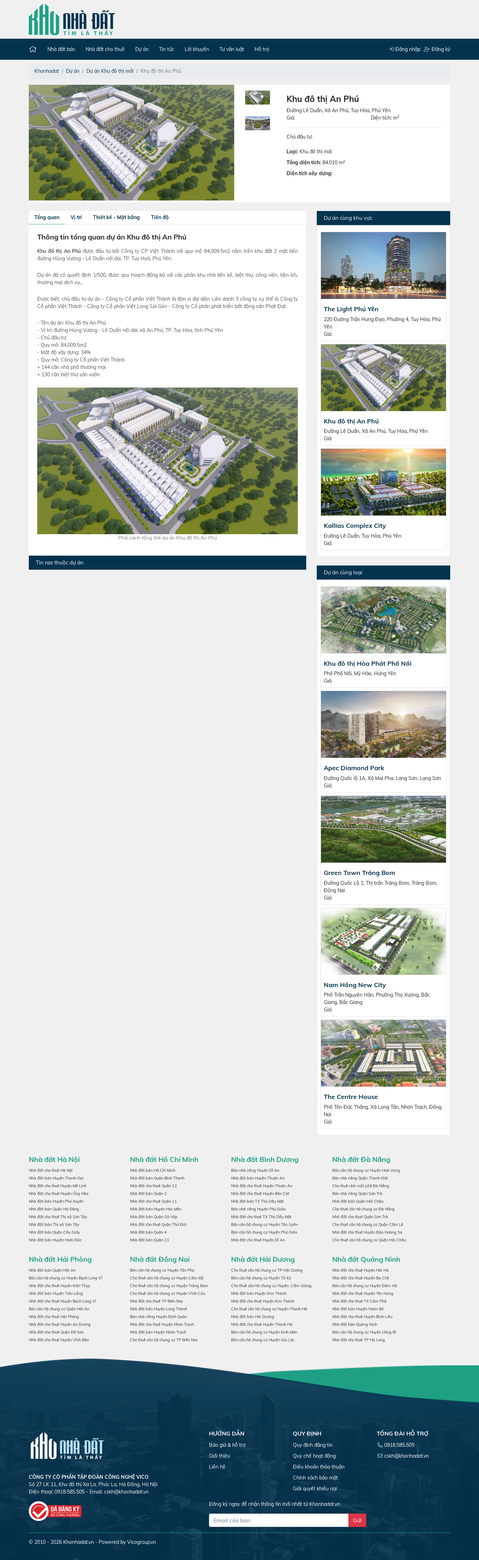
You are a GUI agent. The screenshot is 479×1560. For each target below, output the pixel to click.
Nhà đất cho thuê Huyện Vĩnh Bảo (59, 1339)
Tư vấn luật (231, 49)
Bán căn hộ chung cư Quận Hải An (59, 1308)
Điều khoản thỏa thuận (319, 1467)
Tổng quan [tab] (46, 217)
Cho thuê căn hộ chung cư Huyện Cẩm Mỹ (167, 1278)
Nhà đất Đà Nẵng (361, 1159)
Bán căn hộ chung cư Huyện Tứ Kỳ (261, 1278)
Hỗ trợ (262, 49)
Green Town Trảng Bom (359, 873)
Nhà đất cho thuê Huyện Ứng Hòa (58, 1193)
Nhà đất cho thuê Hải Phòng (54, 1316)
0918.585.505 (399, 1445)
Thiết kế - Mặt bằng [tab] (116, 217)
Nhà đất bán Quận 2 (148, 1193)
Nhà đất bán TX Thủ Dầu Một (257, 1201)
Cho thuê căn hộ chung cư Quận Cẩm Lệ (367, 1224)
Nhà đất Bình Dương (264, 1159)
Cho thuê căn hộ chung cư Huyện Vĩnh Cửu (167, 1293)
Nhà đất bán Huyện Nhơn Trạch (158, 1332)
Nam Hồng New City (355, 985)
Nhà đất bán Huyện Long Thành (158, 1308)
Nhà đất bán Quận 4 (148, 1232)
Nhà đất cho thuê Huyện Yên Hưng (362, 1293)
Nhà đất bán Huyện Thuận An (257, 1178)
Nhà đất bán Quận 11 (149, 1240)
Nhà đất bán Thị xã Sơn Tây (54, 1224)
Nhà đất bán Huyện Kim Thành (259, 1293)
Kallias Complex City (355, 526)
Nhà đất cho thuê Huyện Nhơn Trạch (162, 1324)
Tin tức (166, 49)
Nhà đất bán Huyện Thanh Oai (56, 1178)
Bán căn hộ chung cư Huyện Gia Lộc (262, 1339)
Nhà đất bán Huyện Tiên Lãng (56, 1293)
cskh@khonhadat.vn (126, 1492)
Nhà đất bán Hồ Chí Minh (152, 1170)
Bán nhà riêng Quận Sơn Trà (357, 1193)
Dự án (142, 49)
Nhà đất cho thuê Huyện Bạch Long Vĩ (62, 1301)
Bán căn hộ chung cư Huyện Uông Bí (364, 1332)
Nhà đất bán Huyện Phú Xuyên (56, 1201)
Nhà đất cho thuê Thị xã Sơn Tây (58, 1216)
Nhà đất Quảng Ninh (366, 1259)
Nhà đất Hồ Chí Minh (164, 1159)
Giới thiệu (219, 1456)
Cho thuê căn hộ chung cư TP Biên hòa (164, 1339)
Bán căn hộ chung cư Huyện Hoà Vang (366, 1170)
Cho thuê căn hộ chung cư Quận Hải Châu (369, 1240)
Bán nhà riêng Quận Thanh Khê (360, 1178)
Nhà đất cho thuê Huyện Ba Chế (360, 1278)
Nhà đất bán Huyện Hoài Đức (55, 1240)
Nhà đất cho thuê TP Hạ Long (358, 1339)
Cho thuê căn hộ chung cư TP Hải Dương (267, 1270)
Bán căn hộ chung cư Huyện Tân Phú (162, 1270)
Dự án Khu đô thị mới (109, 71)
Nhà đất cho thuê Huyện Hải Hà (360, 1270)
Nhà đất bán (61, 49)
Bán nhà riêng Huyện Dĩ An (255, 1170)
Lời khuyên (197, 49)
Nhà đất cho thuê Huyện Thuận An (261, 1185)
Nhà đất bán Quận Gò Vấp (154, 1216)
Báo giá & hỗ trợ (227, 1445)
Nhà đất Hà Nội (54, 1159)
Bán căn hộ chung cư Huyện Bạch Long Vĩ (65, 1278)
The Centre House (351, 1097)
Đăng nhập (404, 49)
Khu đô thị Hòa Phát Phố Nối (368, 663)
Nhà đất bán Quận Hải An (52, 1270)
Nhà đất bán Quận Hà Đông (54, 1209)
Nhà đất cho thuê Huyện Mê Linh (57, 1185)
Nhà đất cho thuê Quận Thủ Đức (158, 1224)
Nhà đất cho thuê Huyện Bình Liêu (362, 1316)
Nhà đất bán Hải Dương (252, 1316)
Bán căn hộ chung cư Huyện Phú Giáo (264, 1232)
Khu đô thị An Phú (351, 421)
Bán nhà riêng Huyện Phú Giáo (258, 1209)
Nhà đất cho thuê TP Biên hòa (156, 1301)
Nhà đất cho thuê (105, 49)
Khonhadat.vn (78, 1542)
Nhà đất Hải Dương (263, 1259)
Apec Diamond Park (354, 768)
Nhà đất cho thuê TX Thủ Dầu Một (261, 1216)
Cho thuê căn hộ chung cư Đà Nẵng (363, 1209)
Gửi (357, 1520)
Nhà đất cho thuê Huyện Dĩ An (258, 1240)
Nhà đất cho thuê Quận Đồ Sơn (56, 1332)
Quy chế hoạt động (314, 1456)
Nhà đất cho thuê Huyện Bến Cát (260, 1193)
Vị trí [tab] (76, 217)
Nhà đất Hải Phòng (60, 1259)
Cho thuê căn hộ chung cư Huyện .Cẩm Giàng (271, 1285)
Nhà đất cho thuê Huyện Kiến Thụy (59, 1285)
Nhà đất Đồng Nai (160, 1259)
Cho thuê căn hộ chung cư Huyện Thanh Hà (269, 1308)
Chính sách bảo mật (315, 1478)
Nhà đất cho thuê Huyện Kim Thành (262, 1301)
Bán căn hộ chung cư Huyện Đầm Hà (364, 1285)
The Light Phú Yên (351, 309)
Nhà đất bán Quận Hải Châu (357, 1201)
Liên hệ (217, 1467)
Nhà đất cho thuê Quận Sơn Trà (360, 1216)
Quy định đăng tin (313, 1445)
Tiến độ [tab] (160, 217)
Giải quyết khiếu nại (315, 1488)
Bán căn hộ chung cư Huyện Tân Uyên (264, 1224)
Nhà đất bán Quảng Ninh (354, 1324)
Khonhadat (46, 71)
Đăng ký (437, 49)
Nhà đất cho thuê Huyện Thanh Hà (262, 1324)
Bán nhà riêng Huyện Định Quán (158, 1316)
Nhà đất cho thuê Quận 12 (153, 1185)
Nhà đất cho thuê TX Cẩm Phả (359, 1301)
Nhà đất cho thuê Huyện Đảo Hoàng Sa (367, 1232)
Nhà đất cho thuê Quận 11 (153, 1201)
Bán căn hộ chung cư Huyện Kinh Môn (264, 1332)
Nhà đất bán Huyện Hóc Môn (155, 1209)
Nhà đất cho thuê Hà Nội (51, 1170)
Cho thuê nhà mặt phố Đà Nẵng (360, 1185)
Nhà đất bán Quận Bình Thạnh (157, 1178)
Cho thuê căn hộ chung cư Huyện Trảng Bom (169, 1285)
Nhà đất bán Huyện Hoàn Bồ (357, 1308)
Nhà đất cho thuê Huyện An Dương (60, 1324)
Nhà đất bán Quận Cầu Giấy (54, 1232)
